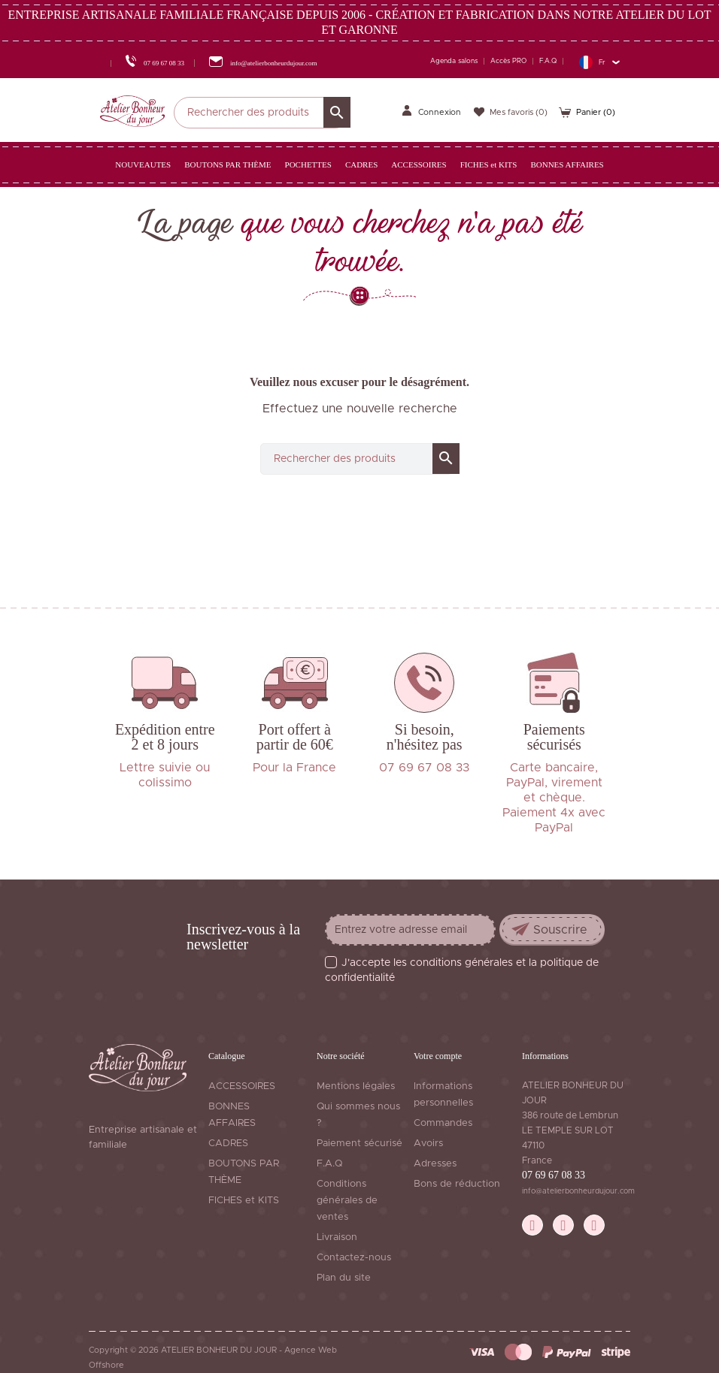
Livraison (337, 1237)
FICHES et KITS (243, 1201)
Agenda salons (454, 61)
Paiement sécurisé (359, 1143)
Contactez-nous (354, 1258)
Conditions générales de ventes (347, 1200)
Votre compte (438, 1056)
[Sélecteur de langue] (599, 62)
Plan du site (344, 1278)
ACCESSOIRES (241, 1086)
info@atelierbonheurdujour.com (578, 1191)
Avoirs (428, 1143)
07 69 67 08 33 (553, 1175)
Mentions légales (356, 1086)
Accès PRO (508, 61)
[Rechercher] (262, 112)
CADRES (228, 1143)
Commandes (443, 1123)
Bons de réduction (457, 1184)
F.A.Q (548, 61)
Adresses (435, 1164)
